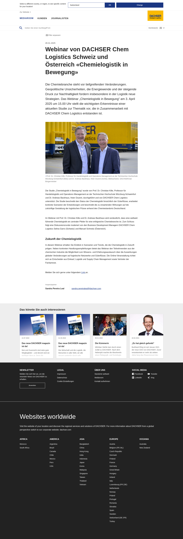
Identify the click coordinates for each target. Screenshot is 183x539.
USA (51, 466)
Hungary (113, 473)
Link (83, 272)
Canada (53, 451)
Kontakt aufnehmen (102, 381)
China (82, 448)
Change (140, 5)
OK (110, 5)
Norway (113, 492)
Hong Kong (84, 451)
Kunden (42, 18)
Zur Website (26, 12)
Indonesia (83, 459)
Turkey (112, 521)
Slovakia (113, 507)
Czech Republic (116, 451)
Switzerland (114, 518)
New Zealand (144, 448)
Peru (52, 462)
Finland (112, 459)
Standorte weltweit (102, 374)
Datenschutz (62, 378)
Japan (82, 462)
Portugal (113, 499)
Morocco (23, 444)
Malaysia (83, 470)
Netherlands (114, 488)
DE (125, 485)
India (81, 455)
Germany (113, 466)
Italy (111, 481)
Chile (52, 455)
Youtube (152, 374)
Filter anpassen (53, 35)
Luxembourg (114, 485)
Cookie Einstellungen (65, 381)
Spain (112, 510)
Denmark (113, 455)
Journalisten (60, 18)
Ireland (112, 477)
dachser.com (65, 430)
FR (118, 448)
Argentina (53, 444)
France (112, 462)
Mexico (52, 459)
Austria (112, 444)
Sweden (113, 514)
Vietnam (83, 485)
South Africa (24, 448)
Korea (82, 466)
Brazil (52, 448)
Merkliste (153, 28)
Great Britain (115, 470)
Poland (112, 496)
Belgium (113, 448)
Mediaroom (27, 18)
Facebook (137, 374)
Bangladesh (84, 444)
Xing (151, 378)
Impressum (61, 374)
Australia (142, 444)
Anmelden (32, 385)
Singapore (84, 473)
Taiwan (82, 477)
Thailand (83, 481)
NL (122, 448)
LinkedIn (137, 378)
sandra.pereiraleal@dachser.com (86, 288)
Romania (113, 503)
